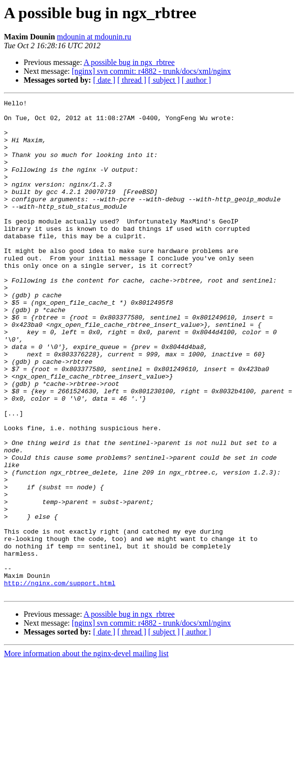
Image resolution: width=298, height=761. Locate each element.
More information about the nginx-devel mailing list (86, 752)
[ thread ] (131, 80)
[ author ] (196, 80)
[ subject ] (164, 80)
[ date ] (104, 80)
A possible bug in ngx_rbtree (129, 62)
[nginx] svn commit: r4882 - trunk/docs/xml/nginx (151, 71)
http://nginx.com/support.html (59, 680)
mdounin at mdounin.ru (94, 36)
